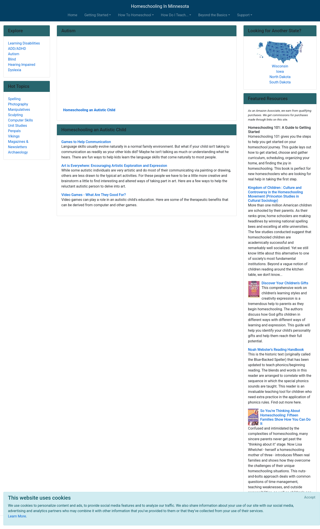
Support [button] (243, 15)
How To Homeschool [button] (134, 15)
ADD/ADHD (17, 48)
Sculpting (15, 115)
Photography (18, 104)
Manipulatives (19, 109)
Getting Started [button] (96, 15)
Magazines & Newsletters (18, 144)
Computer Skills (20, 120)
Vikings (14, 136)
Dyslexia (14, 70)
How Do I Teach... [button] (174, 15)
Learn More (17, 516)
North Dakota (280, 77)
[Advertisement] (146, 73)
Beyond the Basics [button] (212, 15)
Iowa (280, 71)
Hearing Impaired (21, 65)
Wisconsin (280, 66)
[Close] (310, 497)
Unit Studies (17, 125)
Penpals (14, 131)
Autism (13, 54)
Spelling (14, 99)
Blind (12, 59)
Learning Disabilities (24, 43)
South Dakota (280, 82)
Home (72, 15)
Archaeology (18, 152)
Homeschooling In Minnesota (160, 6)
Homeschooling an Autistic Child (89, 110)
